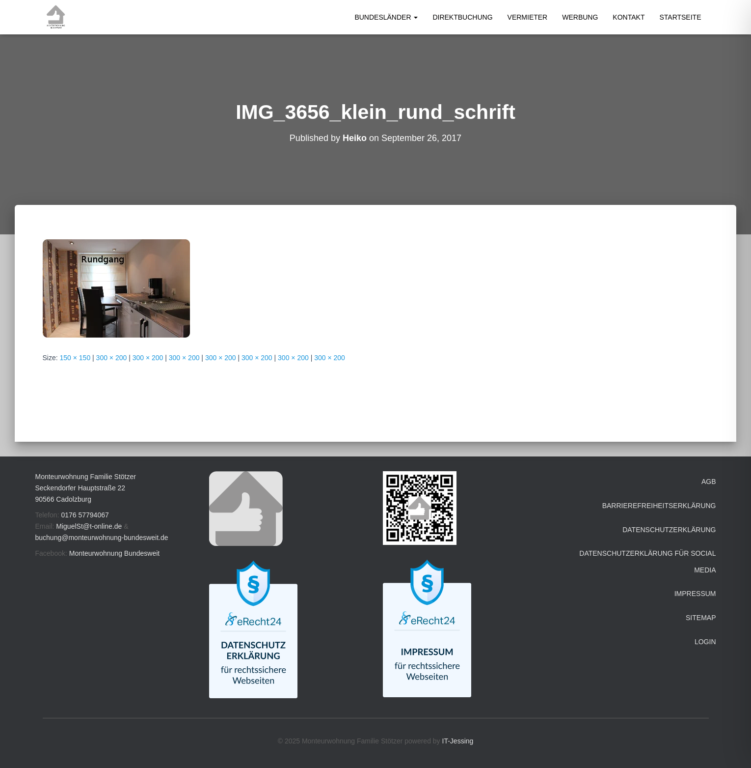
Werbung (580, 17)
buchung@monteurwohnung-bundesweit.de (101, 537)
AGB (708, 481)
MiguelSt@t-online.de (89, 526)
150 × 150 (75, 358)
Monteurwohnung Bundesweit (114, 553)
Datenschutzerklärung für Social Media (647, 561)
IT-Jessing (458, 741)
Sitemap (701, 618)
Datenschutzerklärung (669, 530)
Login (705, 642)
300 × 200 (111, 358)
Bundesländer (386, 17)
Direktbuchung (462, 17)
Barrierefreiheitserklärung (659, 506)
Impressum (695, 593)
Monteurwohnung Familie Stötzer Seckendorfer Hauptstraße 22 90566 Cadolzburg (85, 488)
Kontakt (628, 17)
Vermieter (528, 17)
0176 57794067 (84, 515)
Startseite (680, 17)
